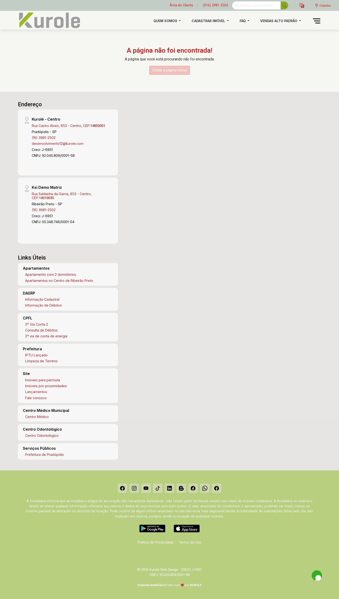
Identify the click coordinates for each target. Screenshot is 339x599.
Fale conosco (36, 398)
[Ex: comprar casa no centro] (256, 5)
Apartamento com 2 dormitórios (50, 274)
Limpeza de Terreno (41, 361)
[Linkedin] (169, 488)
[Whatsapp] (205, 488)
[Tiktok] (157, 488)
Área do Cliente (181, 5)
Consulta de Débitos (41, 330)
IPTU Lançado (36, 355)
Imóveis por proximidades (46, 386)
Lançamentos (36, 392)
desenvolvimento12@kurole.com (58, 144)
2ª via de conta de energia (46, 336)
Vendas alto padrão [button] (279, 21)
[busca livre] (284, 5)
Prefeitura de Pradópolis (44, 455)
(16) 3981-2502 (44, 138)
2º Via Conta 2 (36, 324)
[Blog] (181, 488)
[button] (302, 5)
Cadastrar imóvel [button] (209, 21)
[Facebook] (122, 488)
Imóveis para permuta (42, 380)
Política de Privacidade (155, 542)
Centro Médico (37, 417)
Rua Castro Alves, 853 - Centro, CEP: (68, 126)
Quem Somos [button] (165, 21)
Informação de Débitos (43, 305)
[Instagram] (134, 488)
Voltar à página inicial (169, 70)
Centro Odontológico (42, 435)
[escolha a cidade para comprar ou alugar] (323, 5)
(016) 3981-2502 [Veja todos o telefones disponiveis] (215, 5)
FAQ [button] (243, 21)
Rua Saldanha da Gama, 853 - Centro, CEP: (62, 196)
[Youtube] (146, 488)
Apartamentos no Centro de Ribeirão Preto (59, 281)
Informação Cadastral (42, 299)
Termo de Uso (190, 542)
